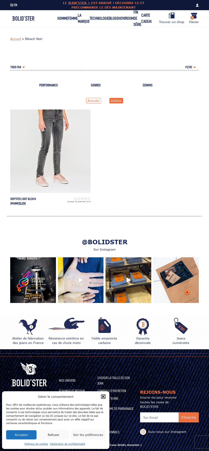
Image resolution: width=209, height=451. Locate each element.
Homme (62, 18)
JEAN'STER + (79, 3)
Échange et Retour (72, 391)
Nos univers (67, 380)
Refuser (53, 435)
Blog (113, 18)
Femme (73, 18)
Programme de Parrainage (115, 408)
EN (15, 5)
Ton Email (150, 417)
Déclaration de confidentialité (67, 443)
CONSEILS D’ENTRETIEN (111, 391)
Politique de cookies (36, 443)
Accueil (15, 39)
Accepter (21, 435)
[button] (103, 397)
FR (11, 5)
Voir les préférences (88, 435)
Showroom (125, 18)
